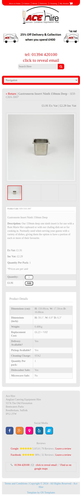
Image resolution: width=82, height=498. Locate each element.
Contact (26, 3)
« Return (11, 93)
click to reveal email (41, 60)
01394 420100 (22, 465)
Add (29, 283)
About (34, 3)
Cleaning (53, 3)
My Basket (66, 3)
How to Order (15, 3)
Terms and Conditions (16, 483)
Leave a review (63, 448)
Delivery (43, 3)
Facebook (16, 454)
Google (14, 448)
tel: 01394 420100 (41, 54)
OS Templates (48, 492)
